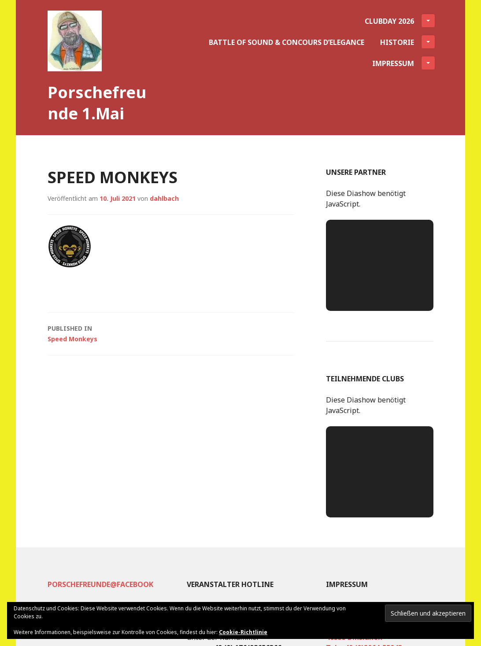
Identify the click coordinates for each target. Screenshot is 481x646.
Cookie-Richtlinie (243, 632)
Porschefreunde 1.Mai (97, 102)
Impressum (403, 63)
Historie (407, 42)
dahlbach (164, 198)
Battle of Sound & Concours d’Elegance (286, 42)
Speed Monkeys (171, 333)
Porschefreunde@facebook (100, 584)
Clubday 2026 (400, 21)
